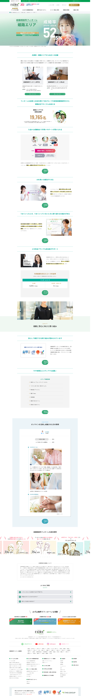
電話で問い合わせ (74, 5)
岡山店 (34, 642)
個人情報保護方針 (63, 663)
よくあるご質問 (47, 654)
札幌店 (29, 637)
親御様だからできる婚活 (49, 664)
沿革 (61, 656)
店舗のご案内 (76, 10)
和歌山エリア (30, 642)
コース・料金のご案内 (54, 10)
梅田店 (54, 640)
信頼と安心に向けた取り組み (42, 354)
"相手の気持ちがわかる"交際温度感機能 (15, 661)
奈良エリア (67, 640)
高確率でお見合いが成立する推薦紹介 (15, 656)
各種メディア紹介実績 (41, 403)
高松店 (43, 642)
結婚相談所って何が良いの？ (31, 651)
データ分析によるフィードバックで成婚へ (16, 658)
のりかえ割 (28, 665)
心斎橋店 (50, 640)
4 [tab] (46, 545)
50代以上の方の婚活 (48, 657)
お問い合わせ (76, 653)
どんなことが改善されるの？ (42, 236)
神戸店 (58, 640)
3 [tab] (44, 545)
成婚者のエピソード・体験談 (49, 647)
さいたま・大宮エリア (54, 637)
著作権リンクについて (63, 661)
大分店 (51, 642)
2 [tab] (42, 545)
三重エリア (29, 640)
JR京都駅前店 (45, 640)
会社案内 (63, 647)
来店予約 (75, 650)
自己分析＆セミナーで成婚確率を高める (15, 659)
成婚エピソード (44, 651)
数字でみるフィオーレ (41, 10)
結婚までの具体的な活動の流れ (14, 651)
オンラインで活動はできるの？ (32, 654)
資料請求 (75, 647)
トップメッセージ (63, 654)
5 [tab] (47, 545)
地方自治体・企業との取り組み (50, 660)
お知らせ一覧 (62, 658)
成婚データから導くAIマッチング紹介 (15, 654)
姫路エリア (62, 640)
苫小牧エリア (33, 637)
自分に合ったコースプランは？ (43, 286)
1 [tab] (40, 545)
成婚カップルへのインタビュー (47, 649)
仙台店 (48, 637)
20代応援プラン (29, 663)
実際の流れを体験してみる (42, 170)
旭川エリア (39, 637)
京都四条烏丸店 (38, 640)
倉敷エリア (39, 642)
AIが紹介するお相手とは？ (42, 202)
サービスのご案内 (15, 9)
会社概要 (61, 651)
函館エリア (44, 637)
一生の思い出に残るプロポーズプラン (15, 663)
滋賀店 (34, 640)
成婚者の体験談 (66, 10)
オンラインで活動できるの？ (42, 510)
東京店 (68, 637)
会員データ (28, 670)
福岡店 (47, 642)
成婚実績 (28, 672)
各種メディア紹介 (63, 659)
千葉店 (61, 637)
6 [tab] (49, 545)
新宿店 (64, 637)
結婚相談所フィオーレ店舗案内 (15, 639)
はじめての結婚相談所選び (28, 10)
